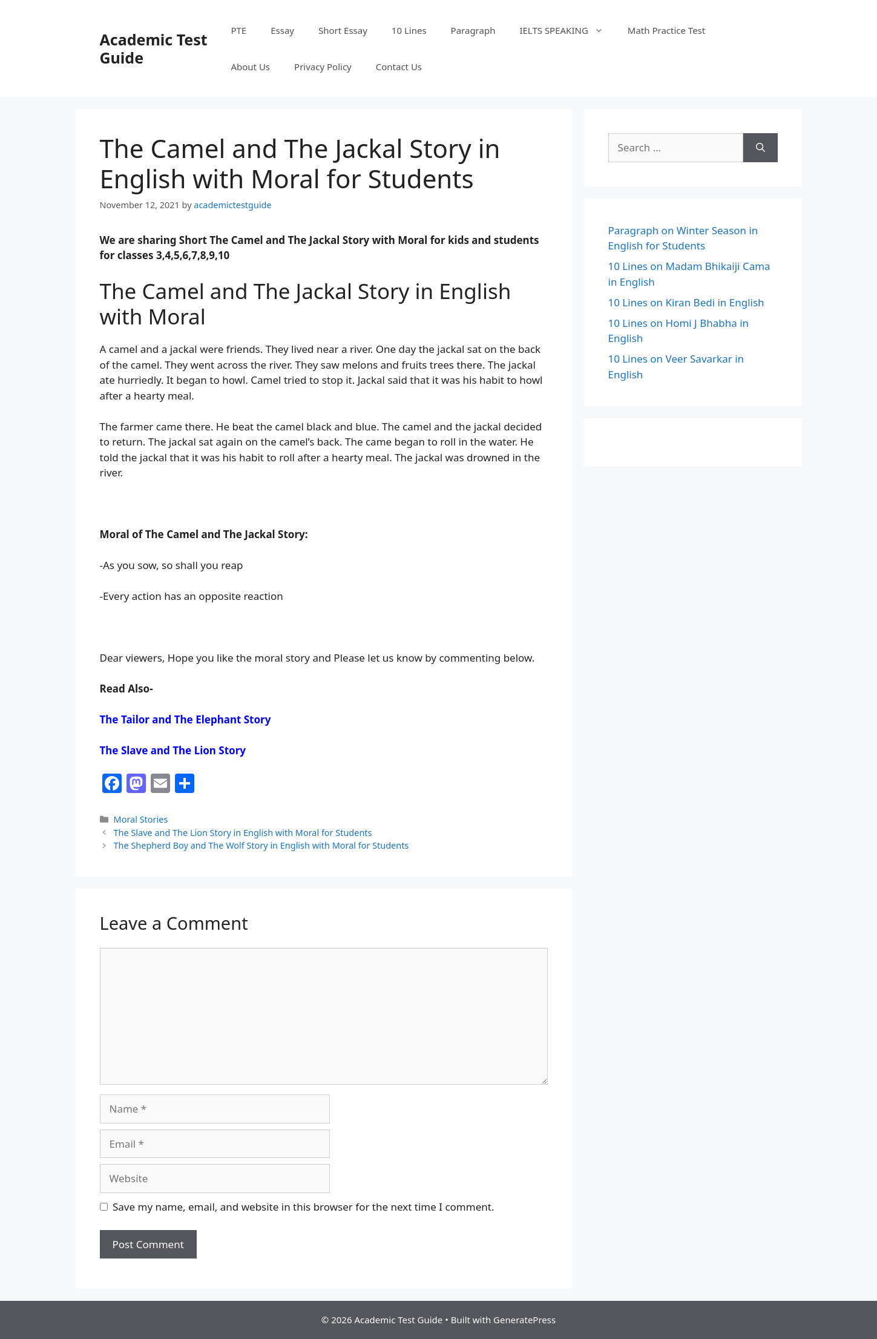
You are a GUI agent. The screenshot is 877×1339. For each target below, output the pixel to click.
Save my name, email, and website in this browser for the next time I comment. (303, 1207)
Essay (282, 30)
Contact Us (399, 67)
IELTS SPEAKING (567, 30)
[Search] (760, 147)
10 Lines (409, 30)
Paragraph (473, 30)
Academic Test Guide (154, 48)
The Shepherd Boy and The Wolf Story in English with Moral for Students (261, 845)
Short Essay (342, 30)
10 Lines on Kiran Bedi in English (686, 302)
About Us (250, 67)
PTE (238, 30)
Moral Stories (141, 819)
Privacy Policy (323, 67)
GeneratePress (524, 1320)
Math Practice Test (666, 30)
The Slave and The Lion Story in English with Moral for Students (243, 832)
